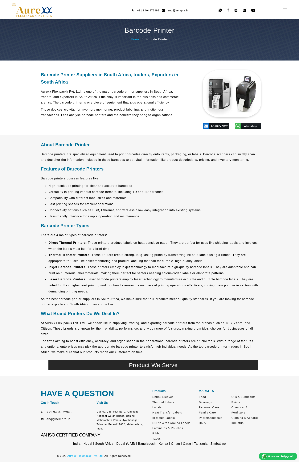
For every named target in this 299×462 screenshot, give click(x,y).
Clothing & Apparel (244, 417)
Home (135, 39)
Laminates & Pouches (167, 428)
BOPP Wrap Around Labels (171, 423)
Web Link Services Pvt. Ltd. (223, 455)
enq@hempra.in (177, 10)
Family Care (207, 412)
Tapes (156, 438)
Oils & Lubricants (243, 396)
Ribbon (157, 433)
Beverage (205, 402)
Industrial (237, 423)
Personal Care (209, 407)
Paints (235, 402)
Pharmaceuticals (210, 417)
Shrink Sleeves (163, 396)
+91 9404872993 (147, 10)
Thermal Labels (163, 402)
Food (202, 396)
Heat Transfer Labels (167, 412)
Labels (157, 407)
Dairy (202, 423)
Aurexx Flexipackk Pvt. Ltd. (85, 455)
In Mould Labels (163, 417)
